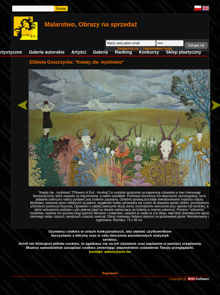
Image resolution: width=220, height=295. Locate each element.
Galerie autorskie (47, 52)
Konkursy (149, 52)
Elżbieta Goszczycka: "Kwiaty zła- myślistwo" (76, 62)
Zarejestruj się (128, 48)
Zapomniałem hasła (157, 48)
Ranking (123, 52)
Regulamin (110, 273)
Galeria (100, 52)
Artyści (78, 52)
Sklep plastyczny (183, 52)
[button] (196, 45)
